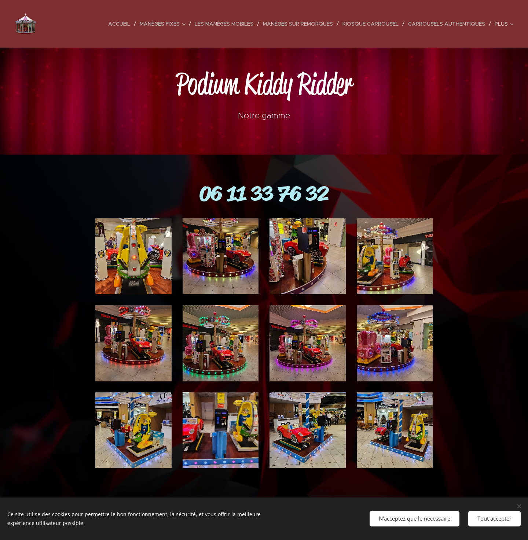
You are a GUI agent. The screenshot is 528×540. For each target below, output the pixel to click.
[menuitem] (121, 24)
